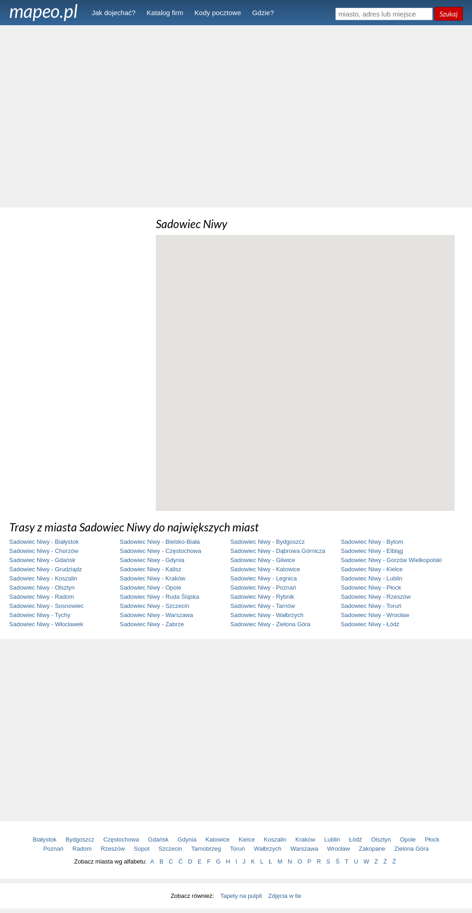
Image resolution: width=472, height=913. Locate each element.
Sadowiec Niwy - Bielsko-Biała (160, 541)
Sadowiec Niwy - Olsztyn (42, 587)
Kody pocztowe (217, 12)
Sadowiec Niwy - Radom (41, 596)
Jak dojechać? (114, 12)
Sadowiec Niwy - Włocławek (46, 624)
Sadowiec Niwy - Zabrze (152, 624)
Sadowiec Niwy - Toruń (371, 605)
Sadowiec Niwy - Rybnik (262, 596)
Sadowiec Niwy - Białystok (44, 541)
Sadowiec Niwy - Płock (371, 587)
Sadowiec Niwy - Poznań (263, 587)
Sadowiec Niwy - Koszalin (43, 578)
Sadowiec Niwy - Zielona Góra (270, 624)
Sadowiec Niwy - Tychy (39, 615)
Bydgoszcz (80, 839)
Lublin (332, 839)
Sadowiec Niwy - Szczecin (154, 605)
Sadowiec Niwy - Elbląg (372, 550)
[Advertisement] (236, 116)
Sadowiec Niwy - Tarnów (262, 605)
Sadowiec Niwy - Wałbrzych (266, 615)
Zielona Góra (411, 848)
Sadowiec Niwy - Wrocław (375, 615)
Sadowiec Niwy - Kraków (152, 578)
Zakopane (372, 848)
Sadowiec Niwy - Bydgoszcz (267, 541)
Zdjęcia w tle (284, 895)
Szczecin (170, 848)
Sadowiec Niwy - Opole (150, 587)
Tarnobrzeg (206, 848)
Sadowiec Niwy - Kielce (372, 569)
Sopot (141, 848)
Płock (432, 839)
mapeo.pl (43, 11)
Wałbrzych (267, 848)
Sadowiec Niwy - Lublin (371, 578)
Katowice (217, 839)
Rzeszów (113, 848)
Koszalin (275, 839)
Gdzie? (263, 12)
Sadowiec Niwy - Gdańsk (42, 560)
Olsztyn (381, 839)
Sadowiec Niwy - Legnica (263, 578)
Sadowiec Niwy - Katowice (265, 569)
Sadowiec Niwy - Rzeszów (376, 596)
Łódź (355, 839)
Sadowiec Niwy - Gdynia (152, 560)
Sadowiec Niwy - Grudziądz (45, 569)
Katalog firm (165, 12)
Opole (408, 839)
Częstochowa (121, 839)
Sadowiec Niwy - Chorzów (43, 550)
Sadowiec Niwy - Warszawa (156, 615)
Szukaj (448, 14)
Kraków (305, 839)
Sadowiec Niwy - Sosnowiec (46, 605)
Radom (82, 848)
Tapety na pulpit (241, 895)
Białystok (44, 839)
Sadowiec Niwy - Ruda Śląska (159, 596)
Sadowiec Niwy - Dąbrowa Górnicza (277, 550)
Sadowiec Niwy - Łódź (370, 624)
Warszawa (304, 848)
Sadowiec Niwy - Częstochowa (160, 550)
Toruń (237, 848)
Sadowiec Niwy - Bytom (372, 541)
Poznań (53, 848)
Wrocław (338, 848)
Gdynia (187, 839)
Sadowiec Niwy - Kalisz (150, 569)
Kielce (247, 839)
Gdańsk (158, 839)
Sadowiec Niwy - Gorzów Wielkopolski (391, 560)
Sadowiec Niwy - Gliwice (262, 560)
